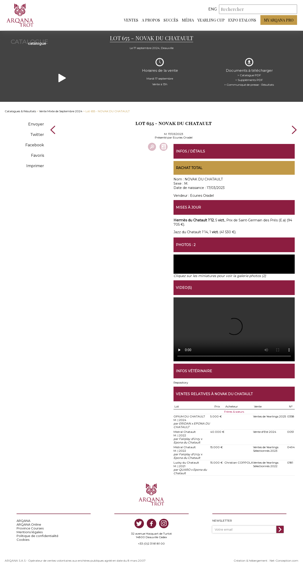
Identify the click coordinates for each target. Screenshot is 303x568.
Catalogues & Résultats (20, 110)
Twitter (37, 134)
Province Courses (30, 528)
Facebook (34, 144)
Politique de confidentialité (37, 535)
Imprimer (35, 165)
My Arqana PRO (279, 20)
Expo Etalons (242, 20)
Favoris (37, 154)
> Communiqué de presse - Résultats (249, 84)
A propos (151, 20)
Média (188, 20)
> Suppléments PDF (249, 79)
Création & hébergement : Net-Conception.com (266, 560)
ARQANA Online (29, 524)
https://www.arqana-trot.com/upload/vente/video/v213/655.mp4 (234, 329)
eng (212, 9)
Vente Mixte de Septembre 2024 (60, 110)
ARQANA (23, 520)
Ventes (131, 20)
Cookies (23, 539)
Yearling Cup (211, 20)
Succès (171, 20)
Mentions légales (30, 531)
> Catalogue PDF (249, 74)
